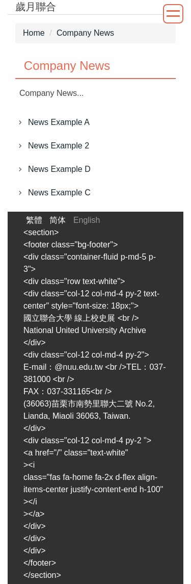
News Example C (59, 192)
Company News (85, 33)
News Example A (59, 122)
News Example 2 (58, 145)
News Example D (59, 169)
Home (34, 33)
